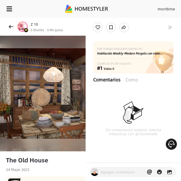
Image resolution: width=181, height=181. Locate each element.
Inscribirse (166, 9)
